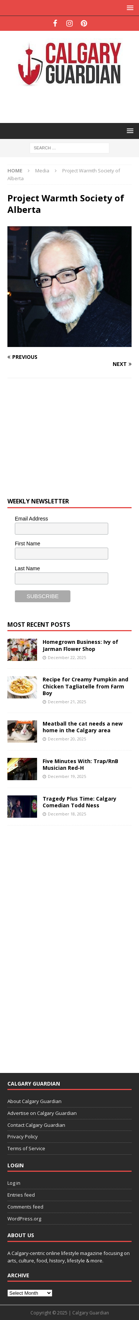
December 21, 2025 (67, 701)
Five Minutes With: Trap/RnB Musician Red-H (80, 764)
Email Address (31, 519)
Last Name (27, 568)
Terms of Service (26, 1148)
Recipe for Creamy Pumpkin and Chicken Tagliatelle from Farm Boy (85, 686)
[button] (128, 7)
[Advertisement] (73, 104)
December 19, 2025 (67, 776)
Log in (13, 1183)
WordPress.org (24, 1218)
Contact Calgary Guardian (36, 1125)
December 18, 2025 (67, 814)
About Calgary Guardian (34, 1101)
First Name (27, 544)
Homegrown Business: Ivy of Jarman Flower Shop (80, 645)
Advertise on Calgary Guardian (42, 1113)
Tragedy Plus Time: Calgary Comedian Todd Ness (79, 802)
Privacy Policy (22, 1136)
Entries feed (21, 1194)
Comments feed (25, 1206)
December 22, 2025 (67, 657)
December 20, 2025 (67, 739)
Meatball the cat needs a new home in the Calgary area (83, 727)
